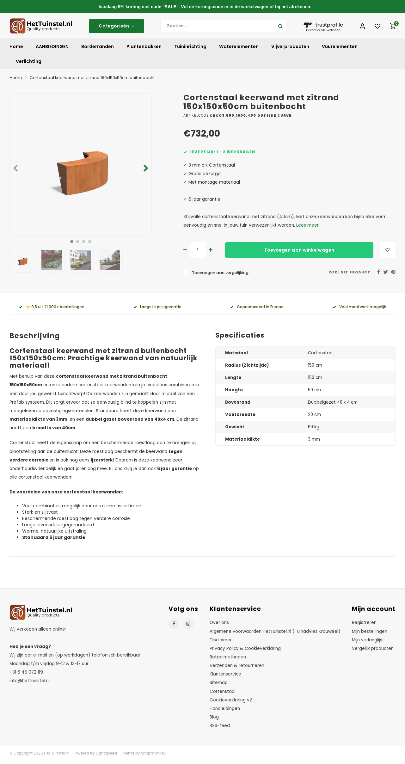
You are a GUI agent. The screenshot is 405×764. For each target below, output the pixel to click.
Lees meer (307, 228)
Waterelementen (239, 49)
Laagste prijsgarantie (157, 309)
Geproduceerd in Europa (257, 309)
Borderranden (97, 49)
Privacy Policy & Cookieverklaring (245, 651)
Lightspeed (106, 756)
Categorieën (116, 28)
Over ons (219, 626)
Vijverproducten (290, 49)
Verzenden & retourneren (237, 669)
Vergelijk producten (373, 651)
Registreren (364, 626)
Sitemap (219, 686)
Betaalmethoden (228, 660)
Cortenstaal (223, 694)
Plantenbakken (144, 49)
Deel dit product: (350, 275)
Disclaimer (221, 643)
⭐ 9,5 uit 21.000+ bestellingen (51, 309)
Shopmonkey (153, 756)
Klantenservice (225, 677)
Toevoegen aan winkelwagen (299, 253)
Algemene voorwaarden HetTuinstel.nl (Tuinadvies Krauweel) (275, 634)
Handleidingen (225, 712)
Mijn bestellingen (369, 634)
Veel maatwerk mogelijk (359, 309)
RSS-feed (220, 729)
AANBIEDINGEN (52, 49)
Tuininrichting (190, 49)
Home (16, 49)
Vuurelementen (340, 49)
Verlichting (28, 64)
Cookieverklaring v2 (231, 703)
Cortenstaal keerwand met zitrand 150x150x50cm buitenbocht (92, 80)
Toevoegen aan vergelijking (220, 275)
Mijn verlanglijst (368, 643)
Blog (214, 720)
